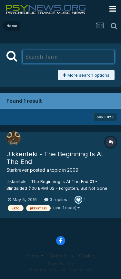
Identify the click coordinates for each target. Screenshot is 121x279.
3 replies (55, 199)
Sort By (105, 117)
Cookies (88, 255)
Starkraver (17, 170)
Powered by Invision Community (60, 269)
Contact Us (61, 255)
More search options (86, 75)
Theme (34, 255)
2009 (72, 170)
